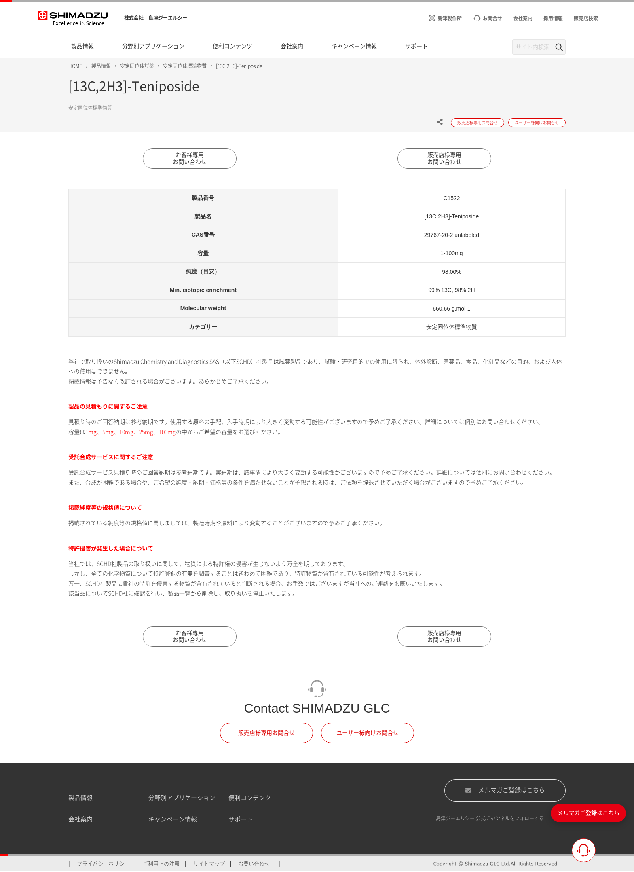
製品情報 (80, 798)
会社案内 (80, 820)
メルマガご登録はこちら (505, 790)
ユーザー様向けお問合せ (367, 733)
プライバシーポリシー (103, 864)
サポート (240, 820)
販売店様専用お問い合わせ (444, 158)
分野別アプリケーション (181, 798)
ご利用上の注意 (161, 864)
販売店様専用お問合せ (266, 733)
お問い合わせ (254, 864)
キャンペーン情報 (172, 820)
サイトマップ (209, 864)
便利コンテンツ (249, 798)
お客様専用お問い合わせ (190, 158)
